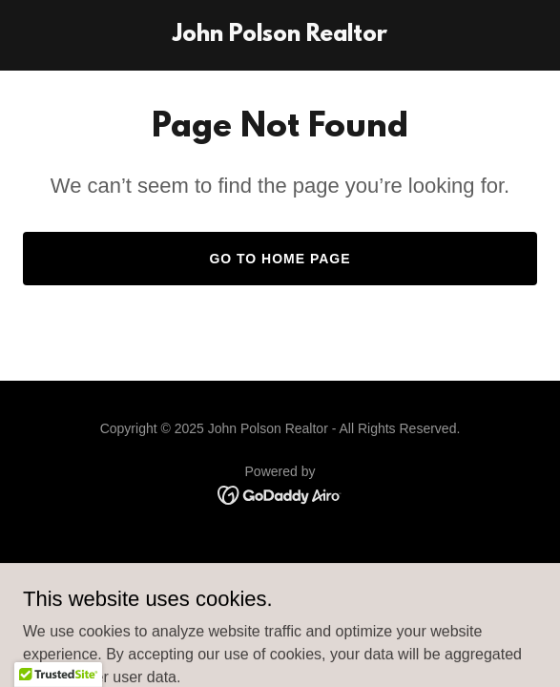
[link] (280, 36)
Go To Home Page (279, 258)
